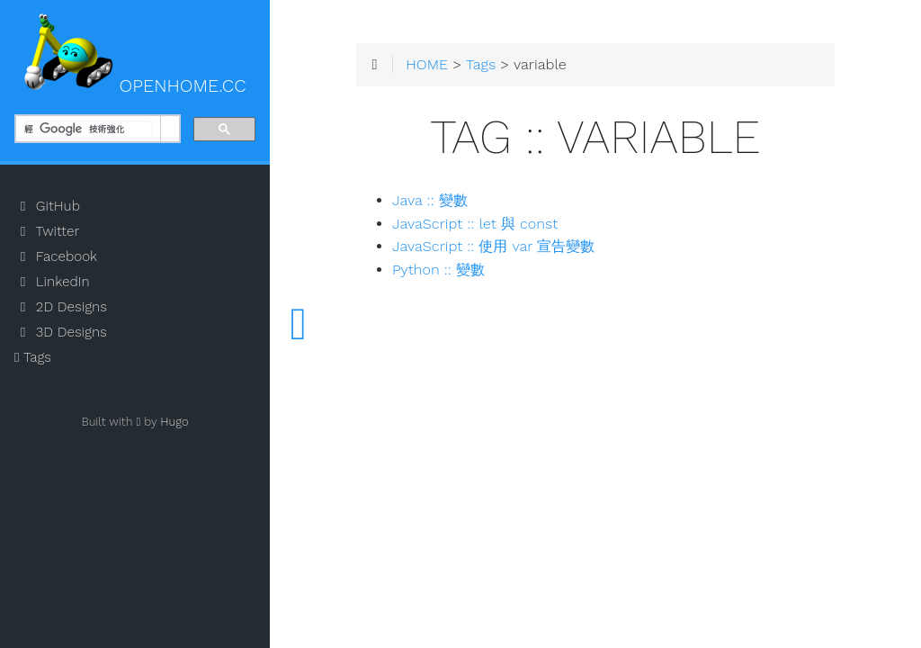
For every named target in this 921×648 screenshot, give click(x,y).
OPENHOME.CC (134, 54)
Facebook (55, 256)
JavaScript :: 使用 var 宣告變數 (493, 246)
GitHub (47, 206)
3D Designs (60, 332)
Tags (32, 357)
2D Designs (60, 307)
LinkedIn (52, 282)
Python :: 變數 (438, 269)
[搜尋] (88, 129)
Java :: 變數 (430, 200)
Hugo (174, 421)
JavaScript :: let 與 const (475, 223)
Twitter (46, 231)
